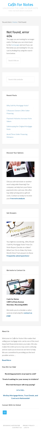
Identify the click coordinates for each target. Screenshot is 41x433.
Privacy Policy (29, 425)
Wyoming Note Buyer (11, 425)
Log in (26, 427)
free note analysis (17, 198)
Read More (6, 360)
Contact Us (17, 427)
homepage (15, 45)
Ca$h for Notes (20, 4)
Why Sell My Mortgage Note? (18, 105)
